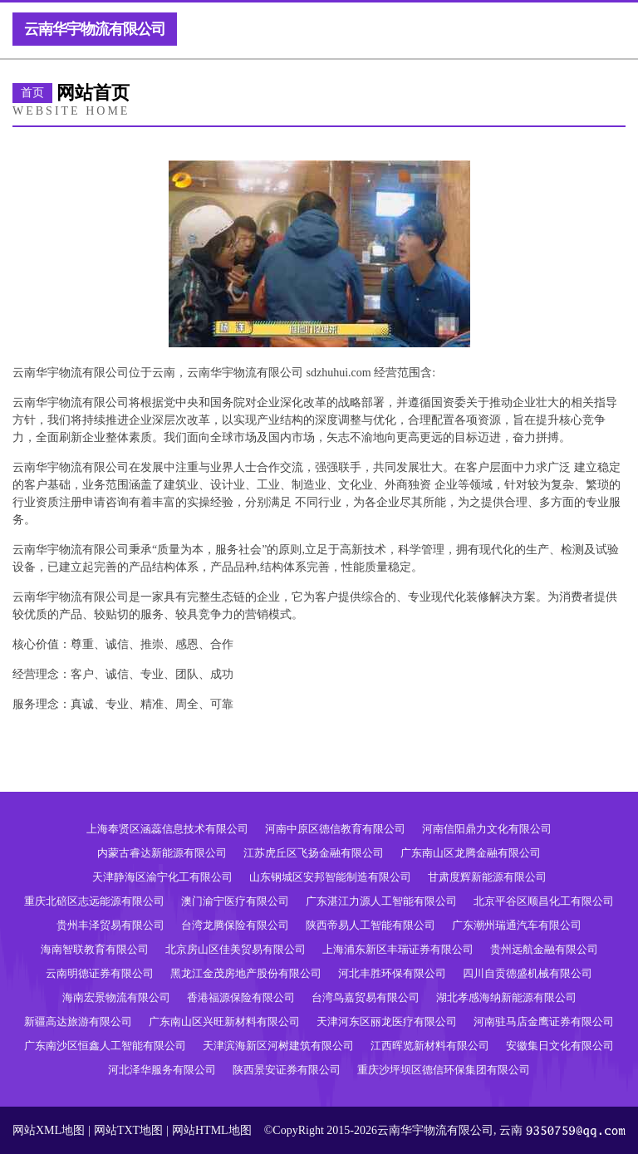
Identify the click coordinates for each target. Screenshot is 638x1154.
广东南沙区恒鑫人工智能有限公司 (105, 1045)
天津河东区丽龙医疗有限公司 (387, 1021)
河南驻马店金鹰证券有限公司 (544, 1021)
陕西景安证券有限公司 (287, 1069)
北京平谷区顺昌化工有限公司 (544, 901)
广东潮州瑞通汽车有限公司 (517, 925)
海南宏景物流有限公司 (116, 997)
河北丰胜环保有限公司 (392, 973)
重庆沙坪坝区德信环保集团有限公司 (443, 1069)
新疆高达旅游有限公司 (78, 1021)
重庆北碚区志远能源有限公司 (94, 901)
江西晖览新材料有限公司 (430, 1045)
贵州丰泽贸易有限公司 (110, 925)
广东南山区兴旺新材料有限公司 (224, 1021)
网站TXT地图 (128, 1130)
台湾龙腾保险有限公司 (235, 925)
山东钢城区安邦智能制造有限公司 (330, 877)
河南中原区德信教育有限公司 (335, 828)
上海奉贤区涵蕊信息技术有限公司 (167, 828)
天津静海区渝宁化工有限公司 (162, 877)
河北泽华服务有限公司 (162, 1069)
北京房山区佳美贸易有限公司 (235, 949)
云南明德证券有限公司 (100, 973)
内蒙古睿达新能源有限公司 (162, 852)
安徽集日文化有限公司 (560, 1045)
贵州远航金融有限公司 (544, 949)
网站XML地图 (48, 1130)
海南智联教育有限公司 (95, 949)
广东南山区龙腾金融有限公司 (470, 852)
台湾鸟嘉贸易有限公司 (366, 997)
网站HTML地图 (212, 1130)
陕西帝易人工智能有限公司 (370, 925)
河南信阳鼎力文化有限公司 (487, 828)
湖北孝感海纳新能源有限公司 (506, 997)
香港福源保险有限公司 (241, 997)
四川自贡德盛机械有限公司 (527, 973)
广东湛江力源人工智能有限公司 (381, 901)
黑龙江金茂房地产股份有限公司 (245, 973)
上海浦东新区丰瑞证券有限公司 (398, 949)
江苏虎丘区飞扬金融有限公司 (313, 852)
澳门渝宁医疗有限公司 (235, 901)
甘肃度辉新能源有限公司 (487, 877)
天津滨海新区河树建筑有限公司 (278, 1045)
